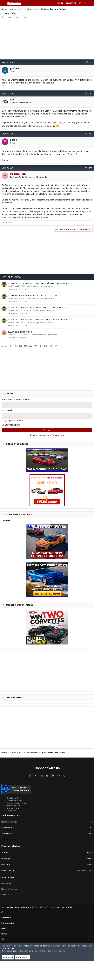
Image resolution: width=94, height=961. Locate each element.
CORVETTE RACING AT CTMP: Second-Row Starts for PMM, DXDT (43, 283)
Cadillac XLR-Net (14, 800)
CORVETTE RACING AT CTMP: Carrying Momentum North (39, 319)
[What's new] (85, 3)
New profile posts (9, 888)
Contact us (6, 917)
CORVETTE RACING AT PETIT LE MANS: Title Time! (34, 295)
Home (4, 933)
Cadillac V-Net (13, 797)
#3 (90, 133)
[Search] (90, 3)
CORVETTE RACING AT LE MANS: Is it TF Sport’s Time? (37, 307)
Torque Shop (13, 808)
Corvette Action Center (17, 803)
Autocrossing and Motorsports (40, 286)
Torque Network (14, 805)
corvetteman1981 (85, 870)
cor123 (11, 286)
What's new (7, 877)
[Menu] (4, 3)
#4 (90, 167)
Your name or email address (16, 399)
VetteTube (12, 810)
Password (7, 410)
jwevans (12, 334)
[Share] (87, 62)
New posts (6, 883)
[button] (79, 3)
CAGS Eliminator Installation (43, 122)
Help (3, 928)
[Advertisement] (47, 39)
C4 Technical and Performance (43, 334)
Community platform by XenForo (27, 907)
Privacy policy (7, 922)
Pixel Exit (68, 907)
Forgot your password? (13, 419)
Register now (58, 434)
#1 (91, 62)
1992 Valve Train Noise (20, 331)
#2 (90, 93)
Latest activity (7, 894)
